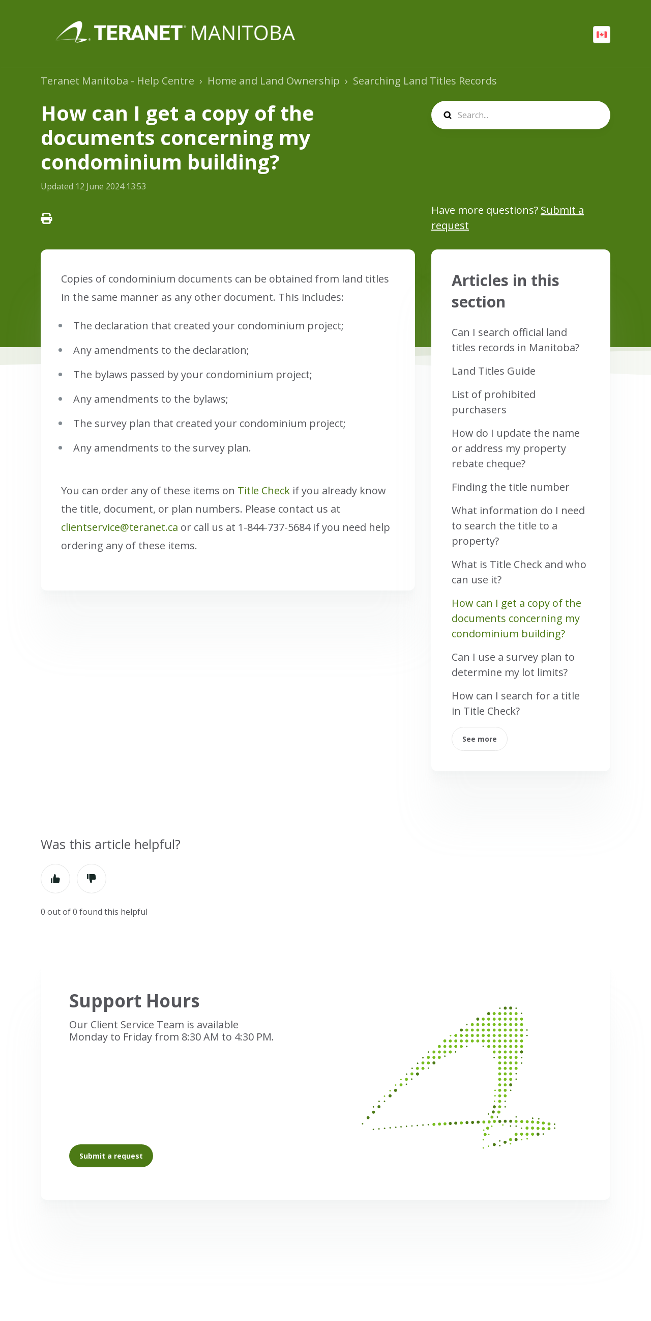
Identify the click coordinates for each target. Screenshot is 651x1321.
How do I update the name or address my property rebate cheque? (516, 448)
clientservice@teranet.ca (119, 527)
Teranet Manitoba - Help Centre (117, 81)
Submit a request (111, 1156)
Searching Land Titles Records (425, 81)
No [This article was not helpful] (91, 878)
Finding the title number (511, 487)
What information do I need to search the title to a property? (518, 525)
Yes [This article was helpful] (55, 878)
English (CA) (601, 34)
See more (479, 739)
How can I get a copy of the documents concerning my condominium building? (516, 618)
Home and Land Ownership (274, 81)
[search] (520, 115)
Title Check (264, 490)
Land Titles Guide (494, 371)
